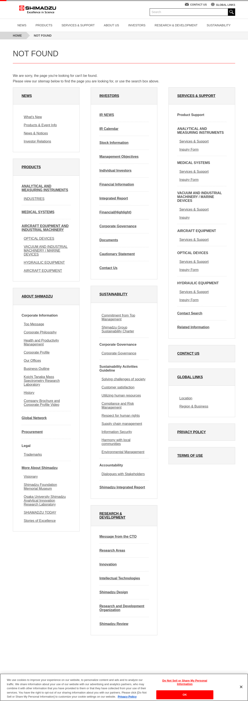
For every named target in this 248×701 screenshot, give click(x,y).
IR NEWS (106, 115)
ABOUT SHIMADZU (37, 296)
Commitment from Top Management (118, 317)
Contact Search (189, 313)
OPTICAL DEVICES (39, 238)
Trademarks (33, 454)
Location (185, 398)
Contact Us (108, 268)
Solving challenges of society (123, 379)
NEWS (21, 25)
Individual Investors (115, 170)
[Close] (241, 689)
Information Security (117, 432)
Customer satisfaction (118, 387)
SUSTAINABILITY (219, 25)
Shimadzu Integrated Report (122, 487)
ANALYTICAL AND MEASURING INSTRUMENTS (45, 188)
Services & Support (194, 141)
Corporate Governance (117, 226)
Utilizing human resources (121, 395)
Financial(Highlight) (115, 212)
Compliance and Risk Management (118, 405)
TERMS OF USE (190, 455)
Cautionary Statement (117, 254)
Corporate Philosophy (40, 332)
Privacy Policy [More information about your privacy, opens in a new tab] (127, 698)
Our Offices (32, 360)
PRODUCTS (43, 25)
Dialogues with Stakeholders (123, 474)
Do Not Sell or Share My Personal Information (184, 684)
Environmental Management (123, 452)
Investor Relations (37, 141)
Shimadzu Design (113, 592)
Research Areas (112, 550)
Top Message (34, 324)
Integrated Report (113, 198)
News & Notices (36, 133)
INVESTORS (137, 25)
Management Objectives (119, 156)
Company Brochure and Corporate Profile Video (42, 402)
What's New (33, 117)
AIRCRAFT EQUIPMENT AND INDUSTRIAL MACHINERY (45, 228)
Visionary (31, 476)
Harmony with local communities (116, 442)
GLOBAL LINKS (225, 4)
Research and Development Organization (121, 608)
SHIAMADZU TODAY (40, 512)
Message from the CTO (118, 536)
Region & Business (193, 406)
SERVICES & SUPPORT (78, 25)
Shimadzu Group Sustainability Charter (118, 329)
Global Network (34, 418)
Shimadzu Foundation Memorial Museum (40, 486)
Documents (108, 240)
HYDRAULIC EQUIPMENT (44, 262)
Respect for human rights (121, 415)
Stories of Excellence (40, 520)
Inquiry (184, 217)
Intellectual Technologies (119, 578)
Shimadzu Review (113, 624)
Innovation (108, 564)
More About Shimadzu (40, 468)
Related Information (193, 327)
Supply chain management (122, 424)
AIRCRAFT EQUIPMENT (43, 270)
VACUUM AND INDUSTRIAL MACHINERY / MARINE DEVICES (46, 250)
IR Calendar (108, 129)
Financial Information (116, 184)
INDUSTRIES (34, 199)
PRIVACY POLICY (191, 432)
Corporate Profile (37, 352)
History (29, 392)
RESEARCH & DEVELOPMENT (176, 25)
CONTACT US (198, 4)
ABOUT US (111, 25)
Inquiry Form (189, 149)
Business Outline (36, 369)
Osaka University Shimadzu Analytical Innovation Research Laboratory (45, 500)
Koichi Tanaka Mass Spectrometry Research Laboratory (42, 380)
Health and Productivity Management (41, 342)
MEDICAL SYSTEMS (38, 212)
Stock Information (113, 142)
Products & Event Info (40, 125)
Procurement (32, 432)
